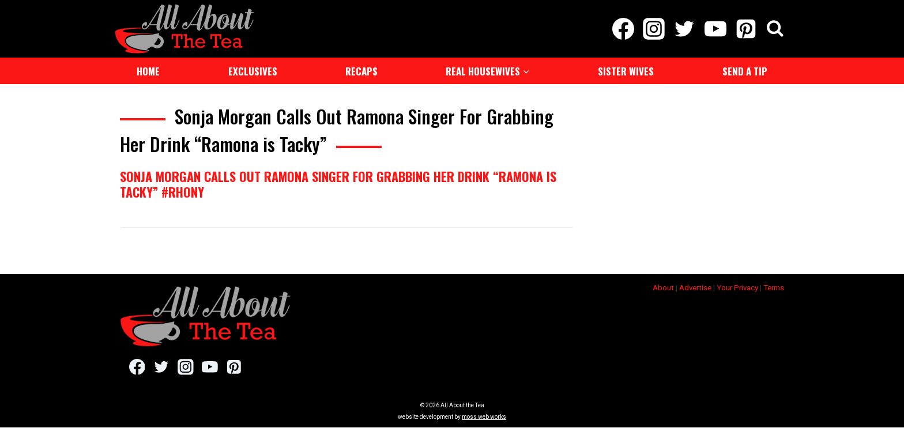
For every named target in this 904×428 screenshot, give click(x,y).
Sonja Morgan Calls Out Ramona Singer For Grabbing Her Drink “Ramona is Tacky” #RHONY (338, 183)
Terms (773, 287)
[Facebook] (623, 29)
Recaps (361, 71)
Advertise (695, 287)
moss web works (484, 417)
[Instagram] (654, 29)
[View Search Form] (775, 29)
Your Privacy (737, 287)
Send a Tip (744, 71)
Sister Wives (626, 71)
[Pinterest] (745, 29)
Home (148, 71)
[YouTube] (715, 29)
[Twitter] (684, 29)
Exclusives (252, 71)
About (663, 287)
